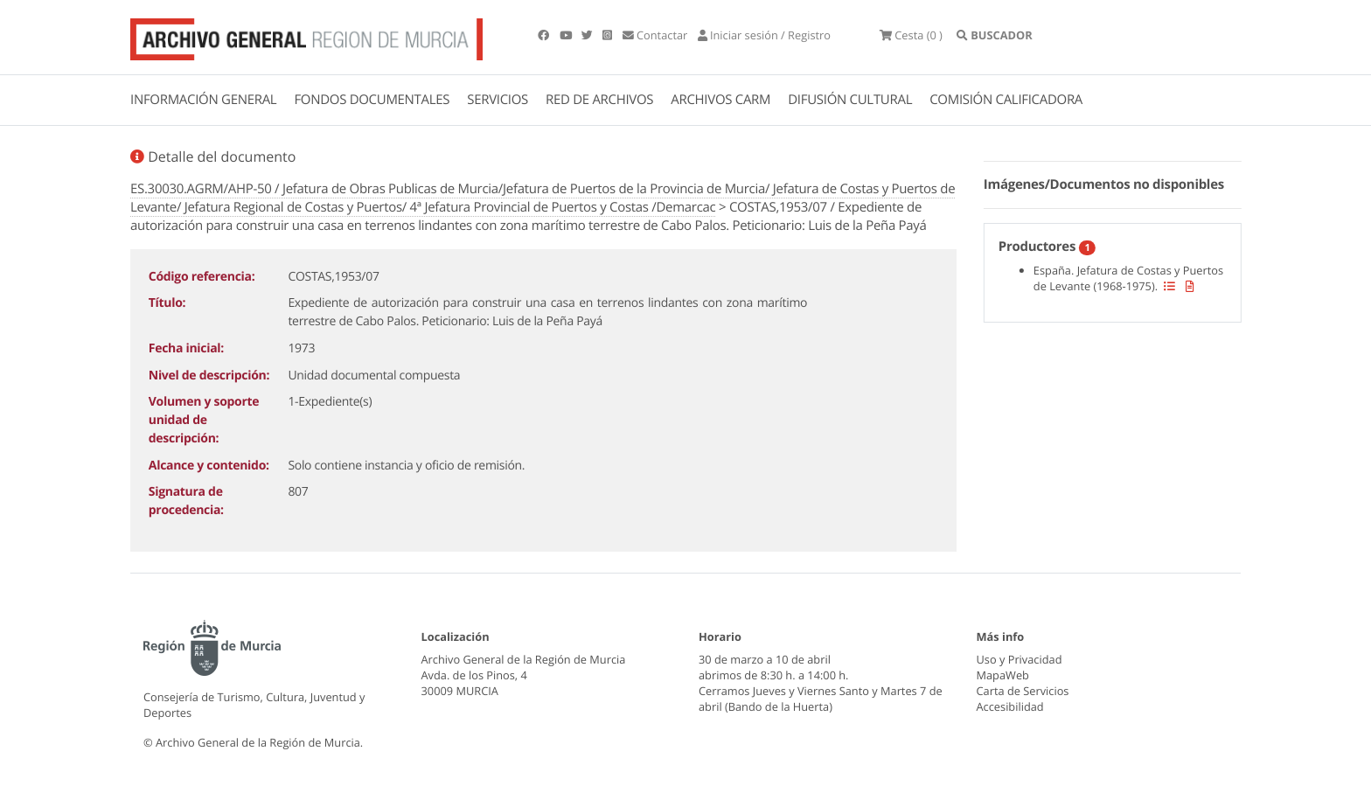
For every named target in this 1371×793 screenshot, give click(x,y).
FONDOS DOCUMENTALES (371, 99)
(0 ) (911, 35)
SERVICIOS (497, 99)
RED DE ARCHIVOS (599, 99)
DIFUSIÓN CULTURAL (850, 99)
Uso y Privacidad (1019, 659)
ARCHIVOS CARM (720, 99)
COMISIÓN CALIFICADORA (1005, 99)
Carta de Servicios (1023, 691)
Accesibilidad (1010, 706)
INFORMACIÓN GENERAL (203, 99)
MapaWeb (1003, 675)
